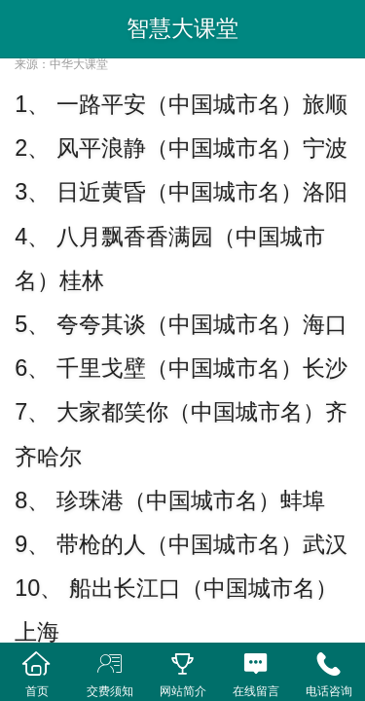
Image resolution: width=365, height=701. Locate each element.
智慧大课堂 (182, 28)
